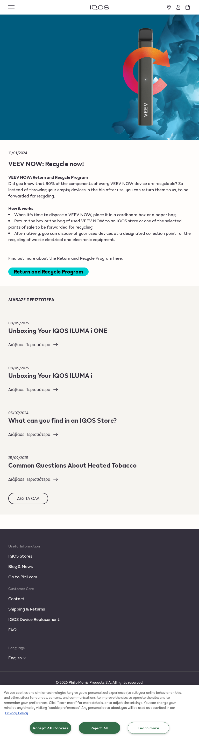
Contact (16, 598)
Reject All (99, 728)
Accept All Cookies (50, 728)
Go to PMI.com (22, 576)
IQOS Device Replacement (34, 619)
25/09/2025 (18, 457)
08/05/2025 (18, 323)
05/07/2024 (18, 412)
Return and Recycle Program (48, 271)
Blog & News (20, 566)
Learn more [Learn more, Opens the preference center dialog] (148, 728)
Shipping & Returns (26, 609)
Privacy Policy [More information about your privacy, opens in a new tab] (16, 713)
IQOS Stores (20, 556)
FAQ (12, 629)
